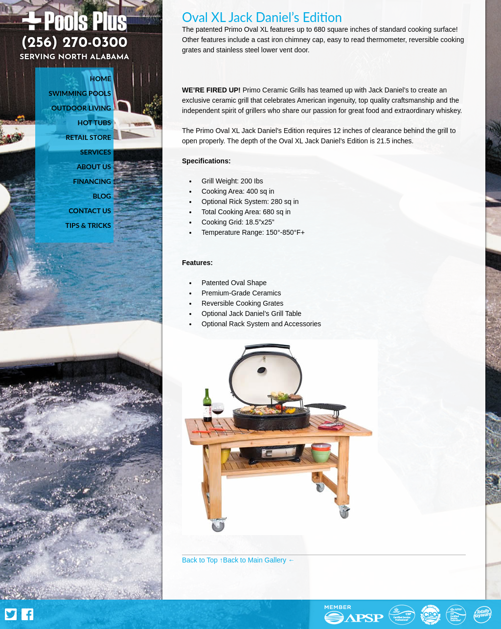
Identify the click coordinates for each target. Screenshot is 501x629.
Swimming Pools (79, 93)
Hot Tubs (94, 122)
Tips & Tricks (89, 225)
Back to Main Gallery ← (259, 560)
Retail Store (88, 137)
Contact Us (89, 210)
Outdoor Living (81, 108)
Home (100, 78)
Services (95, 152)
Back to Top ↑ (202, 560)
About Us (94, 166)
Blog (101, 196)
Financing (92, 181)
